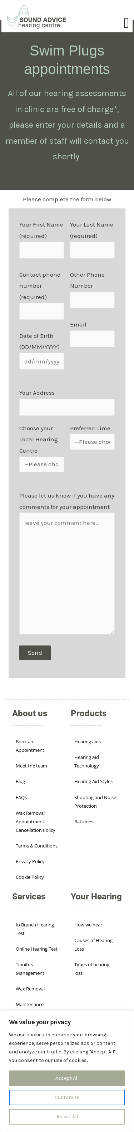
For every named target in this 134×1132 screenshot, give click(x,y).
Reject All (67, 1117)
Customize (67, 1097)
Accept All (67, 1078)
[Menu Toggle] (126, 23)
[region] (67, 1071)
